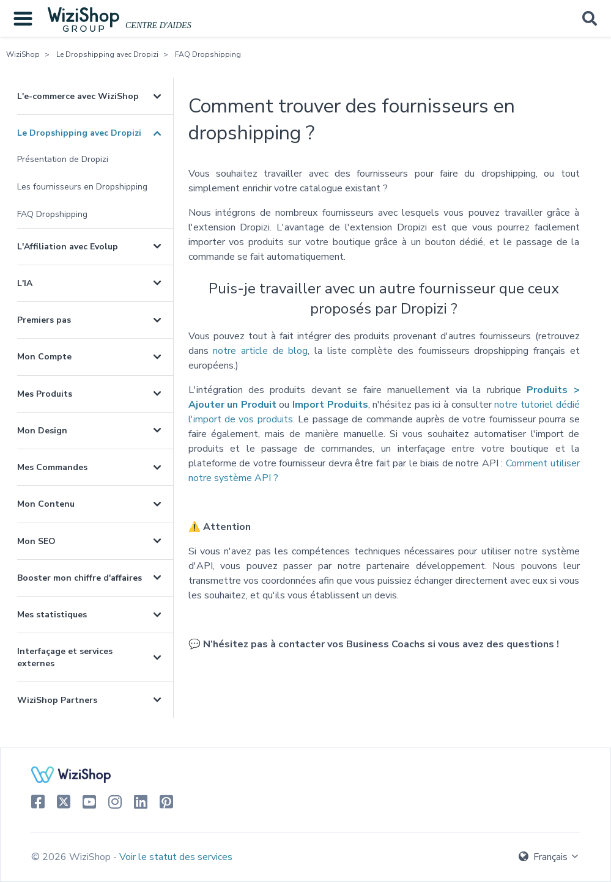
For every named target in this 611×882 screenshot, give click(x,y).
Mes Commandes (52, 467)
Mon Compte (44, 356)
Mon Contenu (46, 504)
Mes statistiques (52, 614)
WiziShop (23, 54)
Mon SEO (36, 541)
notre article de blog (260, 351)
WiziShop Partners (57, 700)
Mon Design (42, 430)
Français (549, 857)
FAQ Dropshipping (208, 54)
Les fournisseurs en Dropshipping (82, 187)
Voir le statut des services (175, 857)
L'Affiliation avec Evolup (67, 246)
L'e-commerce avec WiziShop (78, 96)
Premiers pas (44, 320)
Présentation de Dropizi (62, 159)
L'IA (24, 283)
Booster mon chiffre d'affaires (79, 578)
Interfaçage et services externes (65, 657)
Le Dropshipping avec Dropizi (107, 54)
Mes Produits (44, 394)
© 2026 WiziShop (72, 857)
